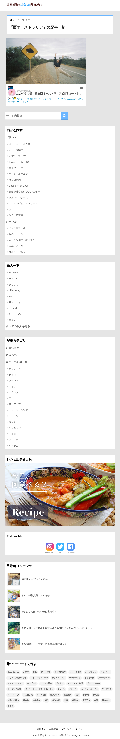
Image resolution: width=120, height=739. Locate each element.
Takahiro (13, 272)
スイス (12, 422)
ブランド (11, 137)
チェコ (12, 375)
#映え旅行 (38, 102)
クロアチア (15, 369)
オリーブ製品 (16, 150)
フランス (13, 381)
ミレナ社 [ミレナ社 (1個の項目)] (73, 689)
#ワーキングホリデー (18, 99)
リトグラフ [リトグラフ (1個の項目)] (106, 689)
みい (11, 296)
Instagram (49, 553)
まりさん (13, 284)
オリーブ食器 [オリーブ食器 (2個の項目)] (75, 672)
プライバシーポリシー (73, 730)
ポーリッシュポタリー (21, 144)
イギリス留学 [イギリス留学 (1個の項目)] (60, 672)
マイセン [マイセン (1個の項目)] (61, 689)
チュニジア (15, 428)
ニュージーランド (18, 410)
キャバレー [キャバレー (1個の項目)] (105, 672)
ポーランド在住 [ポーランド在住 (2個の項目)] (93, 684)
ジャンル (11, 221)
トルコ (12, 434)
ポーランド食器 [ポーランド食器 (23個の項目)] (14, 689)
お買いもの (12, 348)
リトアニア (15, 404)
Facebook (71, 553)
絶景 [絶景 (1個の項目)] (96, 701)
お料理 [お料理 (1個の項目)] (26, 672)
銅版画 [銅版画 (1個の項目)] (10, 706)
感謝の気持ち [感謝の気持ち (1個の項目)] (13, 701)
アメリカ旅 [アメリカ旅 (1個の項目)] (45, 672)
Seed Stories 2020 (18, 185)
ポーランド (15, 416)
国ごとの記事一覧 (16, 362)
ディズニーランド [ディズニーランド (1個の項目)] (15, 684)
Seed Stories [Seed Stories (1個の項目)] (13, 672)
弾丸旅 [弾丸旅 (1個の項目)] (96, 695)
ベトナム (13, 446)
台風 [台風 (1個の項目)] (77, 695)
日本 (11, 398)
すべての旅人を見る (18, 326)
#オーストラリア (42, 99)
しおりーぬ (15, 314)
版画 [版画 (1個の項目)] (46, 701)
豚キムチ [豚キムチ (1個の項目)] (106, 701)
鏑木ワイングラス (18, 197)
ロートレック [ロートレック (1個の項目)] (13, 695)
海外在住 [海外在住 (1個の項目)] (36, 701)
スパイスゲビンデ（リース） (24, 203)
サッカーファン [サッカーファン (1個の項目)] (58, 678)
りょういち (15, 302)
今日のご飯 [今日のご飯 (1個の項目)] (41, 695)
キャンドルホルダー (19, 174)
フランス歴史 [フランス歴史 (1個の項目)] (46, 684)
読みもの (11, 355)
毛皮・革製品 (16, 215)
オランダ (13, 392)
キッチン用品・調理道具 (22, 240)
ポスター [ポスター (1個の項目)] (59, 684)
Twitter (60, 553)
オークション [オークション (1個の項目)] (91, 672)
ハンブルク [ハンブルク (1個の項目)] (31, 684)
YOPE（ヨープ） (18, 156)
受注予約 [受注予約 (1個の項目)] (67, 695)
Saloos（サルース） (19, 162)
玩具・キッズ (16, 246)
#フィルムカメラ (26, 102)
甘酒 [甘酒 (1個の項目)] (66, 701)
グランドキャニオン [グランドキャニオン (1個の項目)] (39, 678)
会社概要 (53, 730)
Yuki (21, 93)
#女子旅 (31, 99)
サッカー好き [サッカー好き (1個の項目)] (74, 678)
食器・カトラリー (18, 234)
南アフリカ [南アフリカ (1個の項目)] (55, 695)
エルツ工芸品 (16, 168)
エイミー (13, 320)
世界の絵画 (15, 179)
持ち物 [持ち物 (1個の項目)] (26, 701)
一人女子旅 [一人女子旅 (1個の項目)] (28, 695)
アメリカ (13, 440)
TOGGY (13, 278)
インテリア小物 (17, 228)
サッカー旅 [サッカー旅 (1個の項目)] (89, 678)
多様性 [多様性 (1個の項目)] (86, 695)
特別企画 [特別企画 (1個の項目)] (56, 701)
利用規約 (41, 730)
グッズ (12, 209)
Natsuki (13, 308)
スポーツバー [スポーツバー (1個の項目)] (104, 678)
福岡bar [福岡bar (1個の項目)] (75, 701)
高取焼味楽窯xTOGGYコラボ (24, 191)
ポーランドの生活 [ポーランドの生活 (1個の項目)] (75, 684)
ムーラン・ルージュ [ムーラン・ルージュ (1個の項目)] (89, 689)
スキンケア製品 (17, 252)
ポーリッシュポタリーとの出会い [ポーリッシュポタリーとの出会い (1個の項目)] (39, 689)
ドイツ (12, 387)
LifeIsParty (14, 290)
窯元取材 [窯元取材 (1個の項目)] (86, 701)
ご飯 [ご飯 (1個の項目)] (35, 672)
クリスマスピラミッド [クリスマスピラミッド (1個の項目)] (17, 678)
